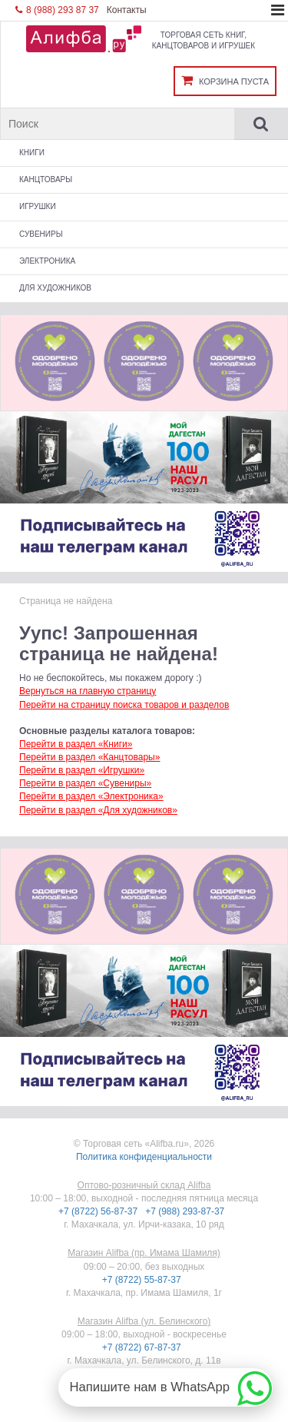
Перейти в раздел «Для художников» (98, 810)
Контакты (127, 10)
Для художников (55, 288)
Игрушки (37, 206)
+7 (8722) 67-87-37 (143, 1347)
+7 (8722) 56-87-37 (99, 1211)
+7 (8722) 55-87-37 (143, 1279)
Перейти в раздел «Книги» (75, 744)
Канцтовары (45, 179)
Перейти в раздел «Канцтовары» (89, 757)
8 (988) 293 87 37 (57, 10)
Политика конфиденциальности (144, 1156)
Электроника (47, 261)
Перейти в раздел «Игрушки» (81, 770)
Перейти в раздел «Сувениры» (85, 783)
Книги (32, 152)
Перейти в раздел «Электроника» (91, 796)
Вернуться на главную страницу (87, 691)
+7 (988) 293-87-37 (186, 1211)
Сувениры (41, 234)
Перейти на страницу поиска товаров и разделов (124, 704)
